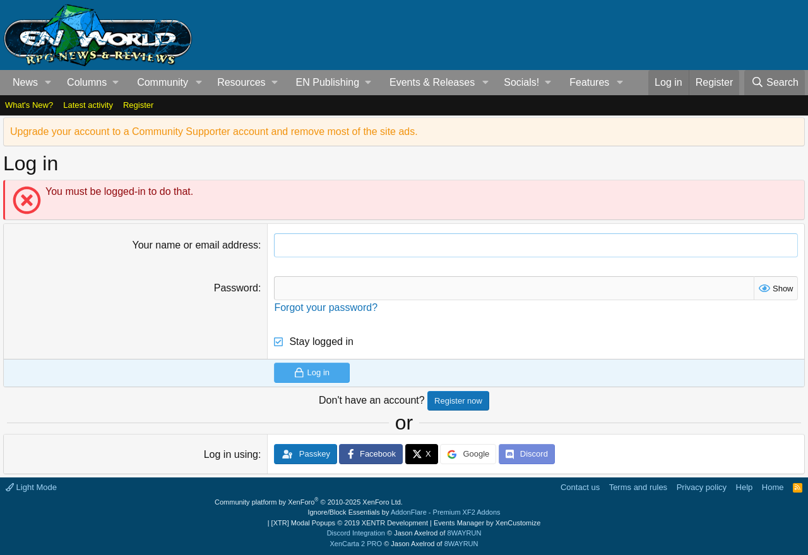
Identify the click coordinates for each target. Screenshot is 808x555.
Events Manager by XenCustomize (487, 523)
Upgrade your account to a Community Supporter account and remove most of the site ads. (214, 131)
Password (236, 288)
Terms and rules (638, 487)
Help (744, 487)
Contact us (580, 487)
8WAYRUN (465, 533)
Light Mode (31, 487)
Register (138, 105)
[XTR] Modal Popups (349, 523)
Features (589, 82)
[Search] (774, 82)
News (25, 82)
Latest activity (88, 105)
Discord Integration (356, 533)
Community (162, 82)
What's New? (29, 105)
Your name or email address (195, 245)
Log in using (231, 454)
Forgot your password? (325, 307)
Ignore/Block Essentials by (403, 512)
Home (773, 487)
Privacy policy (702, 487)
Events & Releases (432, 82)
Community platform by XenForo (309, 502)
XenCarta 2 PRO (356, 543)
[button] (48, 82)
